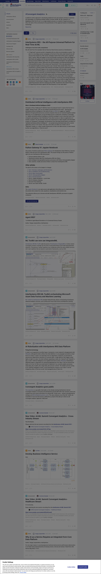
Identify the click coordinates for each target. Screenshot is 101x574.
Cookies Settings (71, 568)
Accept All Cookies (82, 568)
